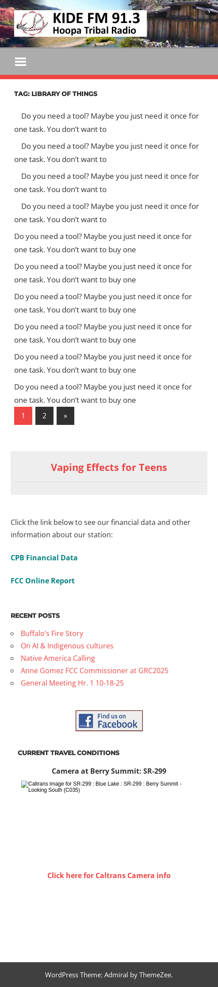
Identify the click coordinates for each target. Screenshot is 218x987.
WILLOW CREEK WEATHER (109, 915)
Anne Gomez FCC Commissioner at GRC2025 (94, 670)
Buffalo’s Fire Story (52, 633)
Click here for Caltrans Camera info (109, 875)
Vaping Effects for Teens (109, 467)
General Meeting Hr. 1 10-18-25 (72, 683)
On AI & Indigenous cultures (67, 646)
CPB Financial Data (44, 558)
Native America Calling (58, 658)
